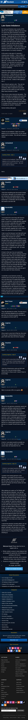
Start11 (2, 664)
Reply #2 (3, 150)
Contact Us (3, 696)
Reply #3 (3, 189)
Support (19, 679)
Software (4, 657)
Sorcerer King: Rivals (19, 675)
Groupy (2, 671)
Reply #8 (3, 387)
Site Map (23, 717)
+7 (2, 212)
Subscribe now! (14, 640)
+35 (3, 186)
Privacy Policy (6, 717)
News (2, 690)
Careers (3, 688)
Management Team (5, 686)
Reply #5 (3, 308)
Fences (2, 665)
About (2, 682)
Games (17, 657)
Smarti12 (8, 182)
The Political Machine (20, 669)
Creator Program (4, 694)
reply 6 (14, 354)
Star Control (18, 667)
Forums (2, 698)
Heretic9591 (9, 207)
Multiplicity (3, 669)
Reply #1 (3, 128)
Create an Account (20, 686)
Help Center (18, 682)
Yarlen (7, 119)
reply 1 (12, 154)
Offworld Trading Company (21, 671)
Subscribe (21, 710)
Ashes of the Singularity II (20, 660)
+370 (3, 123)
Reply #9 (3, 403)
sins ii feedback (22, 110)
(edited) (19, 439)
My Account (18, 684)
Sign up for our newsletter (9, 708)
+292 (3, 305)
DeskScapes (4, 667)
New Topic (23, 6)
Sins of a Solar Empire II (20, 665)
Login (12, 9)
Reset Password (19, 690)
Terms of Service (13, 717)
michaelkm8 (9, 15)
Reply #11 (3, 459)
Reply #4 (3, 214)
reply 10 (14, 463)
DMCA (19, 717)
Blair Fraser (9, 301)
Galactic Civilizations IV (20, 664)
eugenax (8, 323)
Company (4, 679)
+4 (2, 19)
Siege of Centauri (19, 673)
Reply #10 (3, 439)
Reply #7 (3, 350)
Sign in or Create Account (14, 568)
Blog (2, 684)
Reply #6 (3, 330)
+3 (2, 327)
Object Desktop (4, 660)
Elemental (17, 662)
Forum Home (3, 9)
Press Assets (4, 692)
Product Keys (19, 688)
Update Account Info (20, 692)
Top (26, 128)
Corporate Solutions (5, 662)
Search (8, 9)
